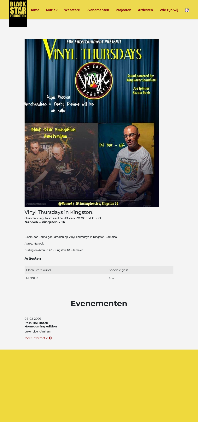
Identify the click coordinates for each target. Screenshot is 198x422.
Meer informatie (38, 338)
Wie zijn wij (169, 10)
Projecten (123, 10)
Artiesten (145, 10)
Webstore (72, 10)
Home (34, 10)
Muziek (51, 10)
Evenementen (97, 10)
